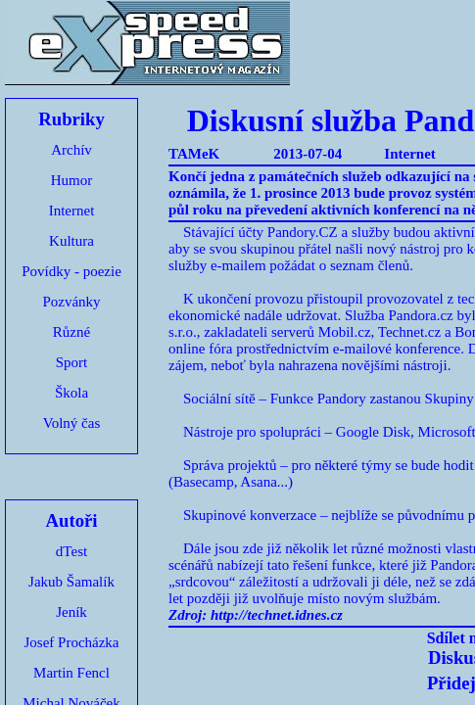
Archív (71, 150)
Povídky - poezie (71, 271)
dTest (71, 551)
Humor (72, 180)
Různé (71, 332)
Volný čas (71, 423)
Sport (72, 362)
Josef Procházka (71, 642)
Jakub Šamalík (71, 581)
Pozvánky (71, 301)
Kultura (71, 241)
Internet (72, 210)
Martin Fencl (71, 673)
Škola (71, 392)
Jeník (71, 612)
